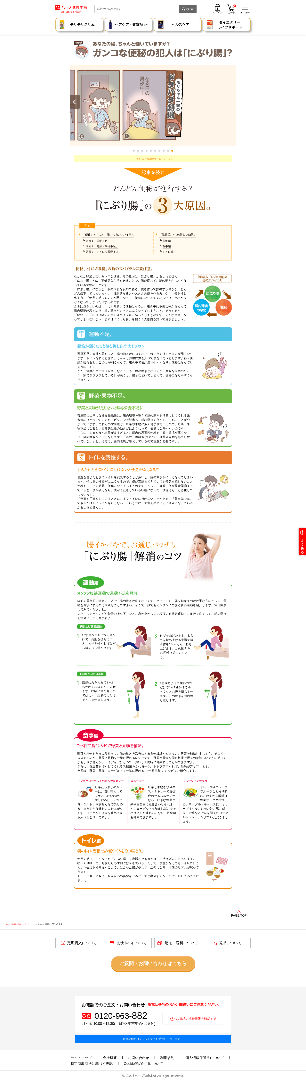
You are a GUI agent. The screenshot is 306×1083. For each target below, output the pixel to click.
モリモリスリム (82, 25)
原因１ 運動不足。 (98, 240)
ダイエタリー (230, 25)
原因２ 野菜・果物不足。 (102, 246)
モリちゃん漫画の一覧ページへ (153, 159)
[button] (172, 151)
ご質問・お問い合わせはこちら (153, 963)
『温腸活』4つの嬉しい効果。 (177, 234)
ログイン (217, 12)
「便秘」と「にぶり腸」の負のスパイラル (108, 234)
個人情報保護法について (204, 1058)
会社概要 (110, 1058)
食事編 (167, 246)
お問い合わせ (138, 1058)
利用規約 (167, 1058)
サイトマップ (81, 1058)
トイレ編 (168, 251)
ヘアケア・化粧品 (131, 25)
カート (232, 9)
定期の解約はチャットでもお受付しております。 (153, 1038)
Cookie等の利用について (143, 1064)
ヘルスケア (180, 25)
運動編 (167, 240)
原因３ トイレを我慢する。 (103, 251)
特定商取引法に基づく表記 (92, 1064)
